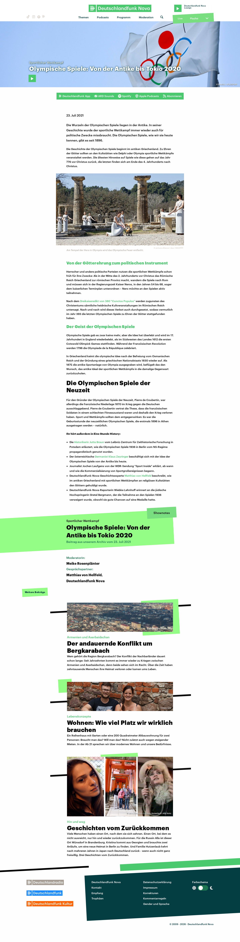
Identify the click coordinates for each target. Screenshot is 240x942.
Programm (123, 17)
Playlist (194, 18)
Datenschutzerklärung (157, 882)
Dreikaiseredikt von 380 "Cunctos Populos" (108, 301)
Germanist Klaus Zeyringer (111, 456)
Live (180, 18)
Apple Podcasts (147, 96)
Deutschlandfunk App (74, 96)
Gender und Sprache (156, 903)
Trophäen (98, 898)
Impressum (150, 887)
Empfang (97, 893)
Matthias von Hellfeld (137, 475)
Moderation (146, 17)
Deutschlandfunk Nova (106, 882)
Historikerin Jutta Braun (89, 442)
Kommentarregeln (154, 898)
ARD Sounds (104, 96)
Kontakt (97, 887)
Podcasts (103, 17)
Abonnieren (172, 96)
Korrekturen (150, 893)
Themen (83, 17)
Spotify (124, 96)
